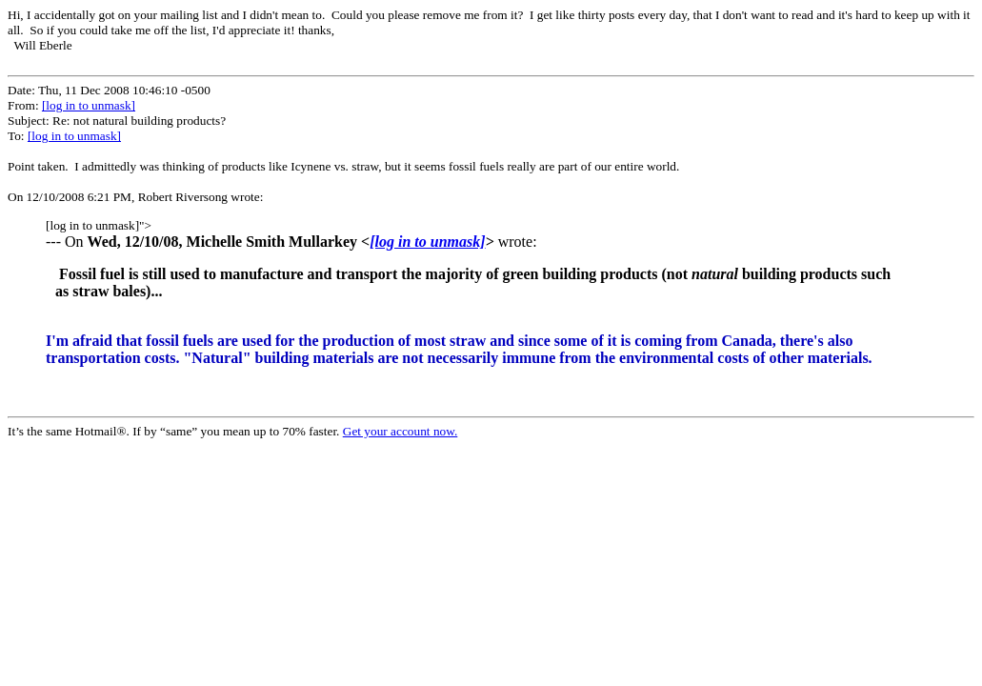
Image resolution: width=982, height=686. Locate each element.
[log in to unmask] (88, 105)
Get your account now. (400, 431)
